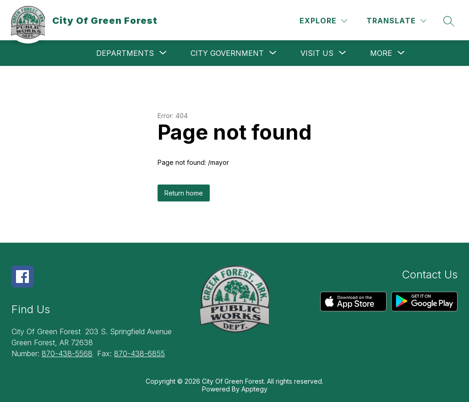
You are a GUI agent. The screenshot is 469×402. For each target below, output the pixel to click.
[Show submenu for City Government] (227, 53)
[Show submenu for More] (381, 53)
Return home (183, 193)
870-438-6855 (139, 353)
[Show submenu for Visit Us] (316, 53)
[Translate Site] (396, 21)
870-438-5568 (67, 353)
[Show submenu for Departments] (125, 53)
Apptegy (254, 389)
